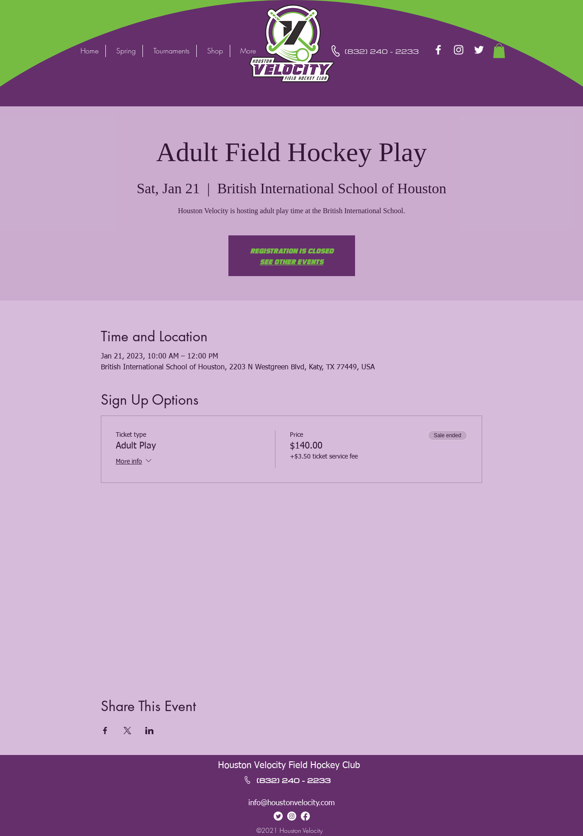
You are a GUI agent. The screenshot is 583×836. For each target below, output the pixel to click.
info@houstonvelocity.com (291, 803)
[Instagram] (458, 49)
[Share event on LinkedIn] (149, 730)
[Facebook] (438, 49)
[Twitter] (479, 49)
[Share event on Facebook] (105, 730)
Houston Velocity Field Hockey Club (289, 765)
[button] (499, 50)
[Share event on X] (127, 730)
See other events (291, 261)
